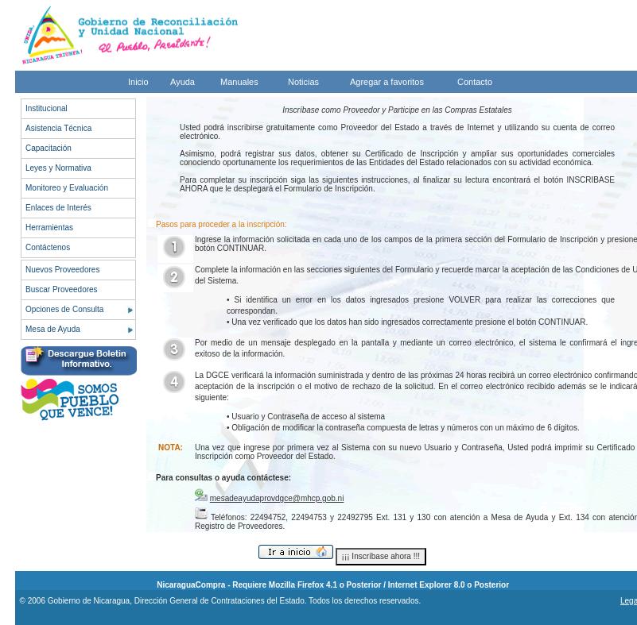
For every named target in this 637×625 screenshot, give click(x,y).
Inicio (138, 82)
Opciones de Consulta (64, 309)
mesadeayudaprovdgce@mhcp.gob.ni (277, 498)
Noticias (303, 82)
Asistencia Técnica (58, 128)
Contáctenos (47, 247)
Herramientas (49, 227)
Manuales (239, 82)
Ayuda (182, 82)
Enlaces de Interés (58, 207)
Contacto (474, 82)
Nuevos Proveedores (62, 269)
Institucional (46, 108)
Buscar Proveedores (61, 289)
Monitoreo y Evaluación (66, 187)
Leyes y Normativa (58, 168)
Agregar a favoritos (387, 82)
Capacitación (48, 148)
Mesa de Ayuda (52, 329)
